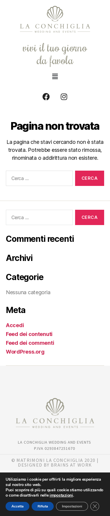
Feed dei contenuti (29, 334)
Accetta (17, 506)
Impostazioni (72, 506)
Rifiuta (43, 506)
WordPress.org (25, 352)
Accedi (15, 325)
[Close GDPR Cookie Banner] (94, 506)
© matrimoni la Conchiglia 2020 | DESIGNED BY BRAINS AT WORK (55, 462)
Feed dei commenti (30, 343)
